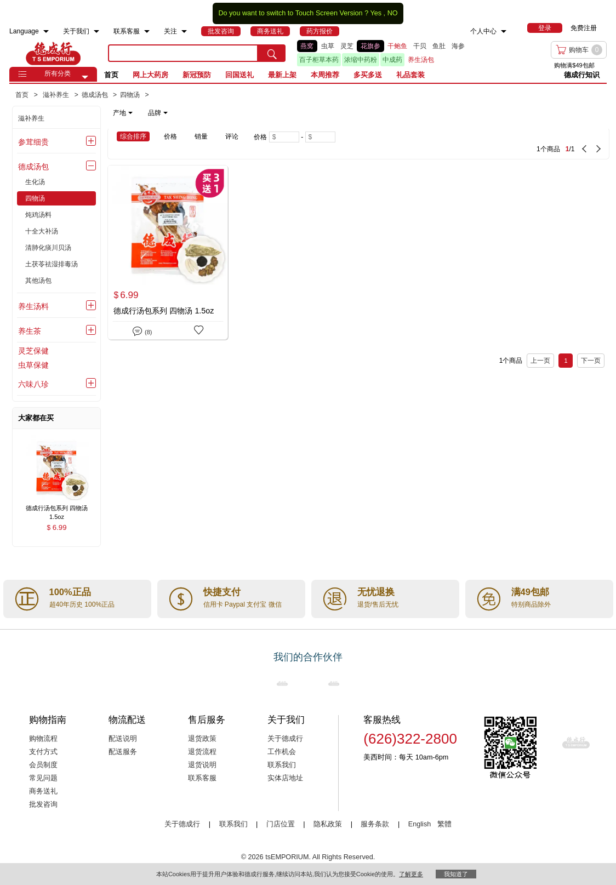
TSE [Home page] (53, 53)
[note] (141, 113)
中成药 (392, 60)
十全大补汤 (41, 231)
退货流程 (202, 752)
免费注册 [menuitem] (584, 28)
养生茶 (29, 331)
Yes (375, 13)
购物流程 (43, 739)
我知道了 (456, 874)
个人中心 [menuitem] (483, 31)
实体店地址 (285, 778)
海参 (458, 46)
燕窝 (306, 46)
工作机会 (281, 752)
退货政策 (202, 739)
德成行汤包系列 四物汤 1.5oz (163, 310)
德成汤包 (33, 166)
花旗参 (370, 46)
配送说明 (123, 739)
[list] (397, 53)
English (420, 824)
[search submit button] (272, 53)
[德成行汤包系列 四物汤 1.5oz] (167, 252)
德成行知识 (582, 75)
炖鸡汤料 (38, 215)
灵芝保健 (33, 350)
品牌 (158, 113)
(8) (142, 330)
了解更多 (411, 874)
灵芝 (346, 46)
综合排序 (133, 136)
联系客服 (202, 778)
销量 (201, 136)
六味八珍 (33, 384)
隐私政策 (327, 824)
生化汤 (35, 182)
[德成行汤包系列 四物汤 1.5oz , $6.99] (56, 508)
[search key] (183, 53)
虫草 (327, 46)
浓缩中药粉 (360, 60)
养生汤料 (33, 306)
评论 (231, 136)
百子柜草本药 (319, 60)
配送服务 (123, 752)
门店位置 (280, 824)
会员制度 (43, 765)
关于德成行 (285, 739)
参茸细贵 (33, 142)
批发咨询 (43, 804)
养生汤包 (421, 60)
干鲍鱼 (397, 46)
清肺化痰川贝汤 (48, 248)
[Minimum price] (284, 137)
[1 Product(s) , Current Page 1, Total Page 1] (490, 143)
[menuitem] (46, 31)
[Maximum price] (320, 137)
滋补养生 (31, 118)
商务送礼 (43, 791)
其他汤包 (38, 280)
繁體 (444, 824)
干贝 (419, 46)
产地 (123, 113)
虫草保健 (33, 365)
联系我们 (281, 765)
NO (392, 13)
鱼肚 (439, 46)
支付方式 (43, 752)
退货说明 (202, 765)
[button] (85, 77)
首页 (111, 75)
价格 (170, 136)
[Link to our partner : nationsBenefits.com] (282, 683)
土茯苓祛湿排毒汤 (51, 264)
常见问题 (43, 778)
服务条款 (375, 824)
